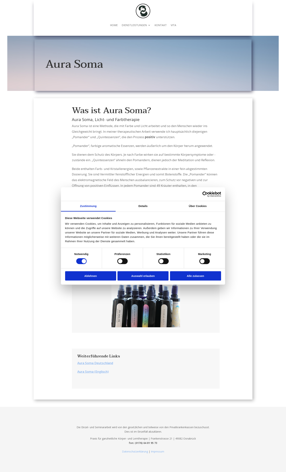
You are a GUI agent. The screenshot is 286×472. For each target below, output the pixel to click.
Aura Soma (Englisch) (93, 371)
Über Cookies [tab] (198, 206)
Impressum (157, 451)
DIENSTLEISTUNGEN (134, 25)
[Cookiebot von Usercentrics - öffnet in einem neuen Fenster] (205, 194)
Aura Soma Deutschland (95, 363)
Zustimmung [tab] (88, 206)
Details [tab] (143, 206)
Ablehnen (90, 275)
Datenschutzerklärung (135, 451)
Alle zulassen (195, 275)
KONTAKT (160, 25)
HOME (114, 25)
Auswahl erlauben (143, 275)
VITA (173, 25)
